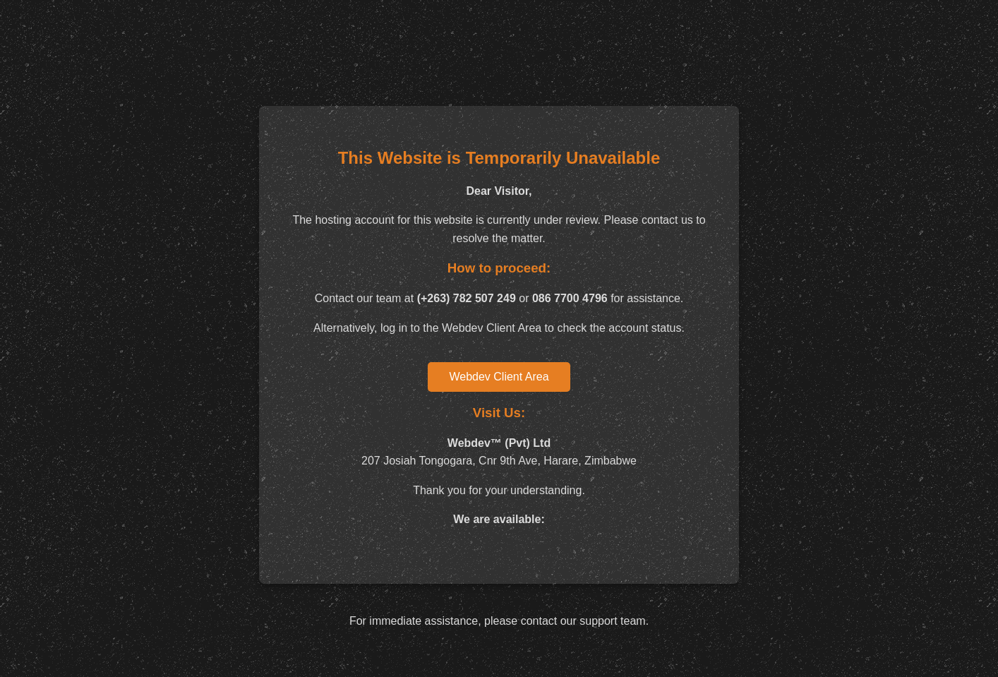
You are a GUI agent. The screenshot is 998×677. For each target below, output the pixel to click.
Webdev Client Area (498, 377)
